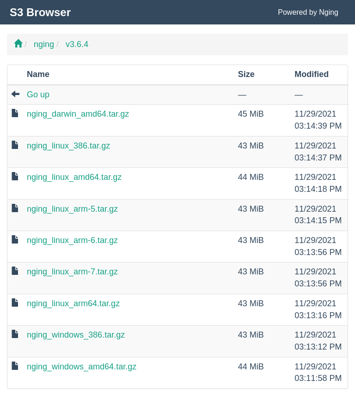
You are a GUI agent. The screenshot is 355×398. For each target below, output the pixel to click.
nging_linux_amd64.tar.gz (74, 177)
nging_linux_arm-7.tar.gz (72, 271)
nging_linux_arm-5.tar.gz (72, 209)
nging (44, 44)
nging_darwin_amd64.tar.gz (78, 114)
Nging (328, 12)
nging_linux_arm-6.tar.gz (72, 240)
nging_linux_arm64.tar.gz (73, 303)
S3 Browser (40, 12)
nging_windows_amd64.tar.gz (81, 366)
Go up (38, 94)
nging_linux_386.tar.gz (68, 145)
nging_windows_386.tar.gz (76, 334)
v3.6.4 (77, 44)
